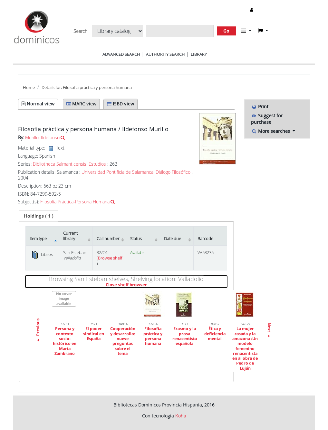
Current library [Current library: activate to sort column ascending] (70, 235)
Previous (37, 330)
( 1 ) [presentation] (38, 216)
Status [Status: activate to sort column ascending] (136, 238)
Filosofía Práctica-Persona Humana (75, 202)
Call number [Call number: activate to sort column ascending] (108, 238)
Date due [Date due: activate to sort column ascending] (172, 238)
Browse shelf (110, 258)
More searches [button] (271, 131)
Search (80, 31)
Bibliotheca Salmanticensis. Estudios (69, 164)
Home (29, 87)
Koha (180, 416)
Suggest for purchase (267, 118)
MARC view (81, 104)
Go (226, 31)
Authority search (165, 54)
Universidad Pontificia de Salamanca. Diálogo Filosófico (136, 172)
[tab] (38, 215)
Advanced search (121, 54)
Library (199, 54)
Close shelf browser (148, 285)
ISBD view (120, 104)
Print (259, 106)
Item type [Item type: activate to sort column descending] (38, 238)
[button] (246, 30)
